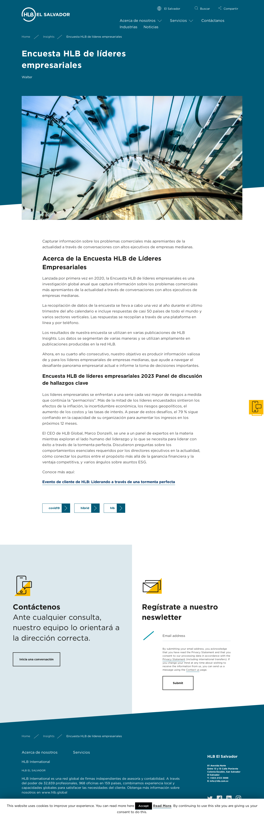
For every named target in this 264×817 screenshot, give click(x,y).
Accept (143, 806)
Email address (174, 636)
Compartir (231, 5)
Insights (48, 33)
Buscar (205, 5)
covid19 (54, 508)
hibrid (85, 508)
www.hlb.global (55, 792)
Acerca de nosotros (138, 17)
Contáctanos (212, 17)
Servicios (178, 17)
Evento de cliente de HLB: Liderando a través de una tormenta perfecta (108, 482)
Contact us (192, 669)
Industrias (128, 23)
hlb (112, 508)
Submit (178, 683)
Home (26, 33)
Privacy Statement (174, 659)
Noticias (151, 23)
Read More (162, 806)
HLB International (36, 762)
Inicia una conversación (36, 659)
